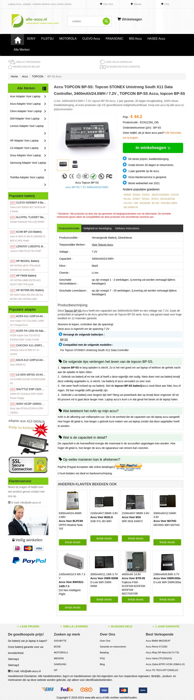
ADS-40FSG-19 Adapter (32, 374)
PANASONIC (114, 38)
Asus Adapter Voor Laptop (28, 103)
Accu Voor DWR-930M (104, 578)
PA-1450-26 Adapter (32, 330)
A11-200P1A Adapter (35, 345)
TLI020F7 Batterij (32, 217)
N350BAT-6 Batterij (32, 202)
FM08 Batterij (26, 275)
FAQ (166, 4)
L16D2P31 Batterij (32, 246)
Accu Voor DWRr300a (167, 578)
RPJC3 (155, 199)
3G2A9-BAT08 (167, 199)
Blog (102, 664)
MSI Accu (135, 38)
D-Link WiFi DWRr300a (167, 582)
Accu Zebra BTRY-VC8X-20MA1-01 (165, 664)
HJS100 (175, 194)
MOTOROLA (68, 38)
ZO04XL (146, 194)
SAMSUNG (60, 664)
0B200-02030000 (160, 194)
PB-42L (127, 199)
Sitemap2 (13, 665)
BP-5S (64, 339)
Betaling (104, 652)
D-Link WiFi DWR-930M (101, 584)
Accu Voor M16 (131, 517)
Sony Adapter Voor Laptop (28, 155)
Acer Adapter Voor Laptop (28, 96)
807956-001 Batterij (30, 290)
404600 (127, 194)
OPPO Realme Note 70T (71, 526)
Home (14, 76)
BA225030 (145, 203)
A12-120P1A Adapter (32, 359)
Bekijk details (73, 542)
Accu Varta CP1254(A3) (159, 658)
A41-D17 (128, 203)
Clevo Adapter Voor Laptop (28, 111)
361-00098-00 (131, 207)
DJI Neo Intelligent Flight (70, 592)
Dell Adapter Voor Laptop (28, 118)
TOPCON (37, 76)
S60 (136, 203)
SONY (31, 38)
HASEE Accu (156, 38)
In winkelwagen (153, 147)
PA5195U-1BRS (169, 203)
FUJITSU (47, 38)
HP (55, 670)
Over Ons (108, 4)
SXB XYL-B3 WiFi (101, 521)
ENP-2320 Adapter (33, 389)
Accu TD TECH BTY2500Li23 (162, 670)
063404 (136, 194)
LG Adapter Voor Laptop (28, 148)
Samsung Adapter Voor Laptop (28, 167)
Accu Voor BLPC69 (71, 520)
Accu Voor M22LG (101, 517)
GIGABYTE (60, 640)
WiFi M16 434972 (132, 521)
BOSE (57, 646)
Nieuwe (138, 4)
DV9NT (136, 199)
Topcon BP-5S (73, 310)
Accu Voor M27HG (164, 520)
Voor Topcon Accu (102, 244)
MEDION (59, 658)
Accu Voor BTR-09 (133, 578)
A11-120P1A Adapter (32, 316)
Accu (25, 76)
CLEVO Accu (91, 38)
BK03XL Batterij (27, 260)
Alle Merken (22, 49)
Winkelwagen (129, 19)
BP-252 (155, 203)
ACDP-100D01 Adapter (34, 403)
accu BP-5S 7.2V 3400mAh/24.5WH (87, 187)
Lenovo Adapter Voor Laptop (28, 130)
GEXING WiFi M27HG (166, 524)
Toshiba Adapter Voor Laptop (28, 182)
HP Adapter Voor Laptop (28, 140)
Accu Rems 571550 (156, 646)
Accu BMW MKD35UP (158, 640)
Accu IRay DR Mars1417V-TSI (162, 652)
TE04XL (146, 199)
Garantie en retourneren (113, 646)
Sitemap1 (13, 659)
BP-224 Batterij (29, 231)
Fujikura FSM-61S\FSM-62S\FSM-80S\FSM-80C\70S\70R (134, 588)
